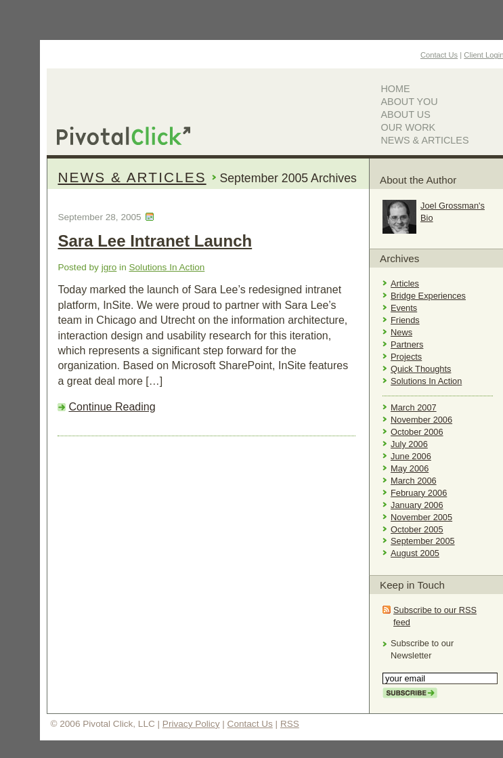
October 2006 (417, 432)
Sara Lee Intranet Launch (155, 241)
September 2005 (423, 541)
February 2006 (419, 493)
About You (408, 101)
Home (395, 88)
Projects (406, 357)
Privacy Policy (191, 724)
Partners (407, 344)
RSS (289, 724)
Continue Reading (111, 407)
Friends (405, 320)
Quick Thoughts (421, 369)
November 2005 (421, 517)
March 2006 (414, 481)
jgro (109, 267)
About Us (405, 114)
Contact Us (439, 55)
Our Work (407, 127)
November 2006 (421, 420)
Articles (405, 283)
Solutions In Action (166, 267)
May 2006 (410, 468)
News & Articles (424, 140)
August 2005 (415, 553)
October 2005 (417, 529)
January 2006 (417, 505)
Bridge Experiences (428, 296)
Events (404, 308)
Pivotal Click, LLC (123, 136)
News (401, 332)
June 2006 (411, 456)
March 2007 (414, 407)
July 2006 (409, 444)
